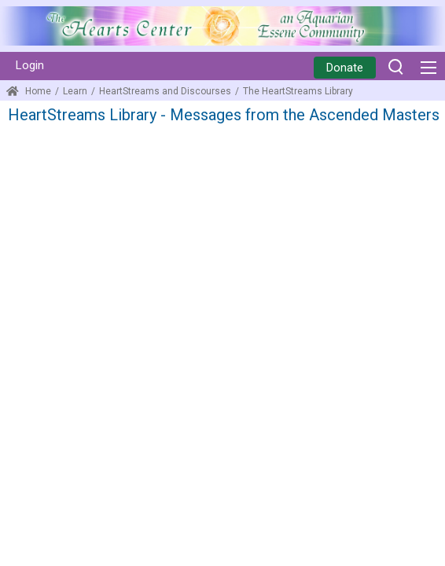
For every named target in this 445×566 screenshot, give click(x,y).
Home (28, 91)
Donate (344, 68)
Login (30, 65)
